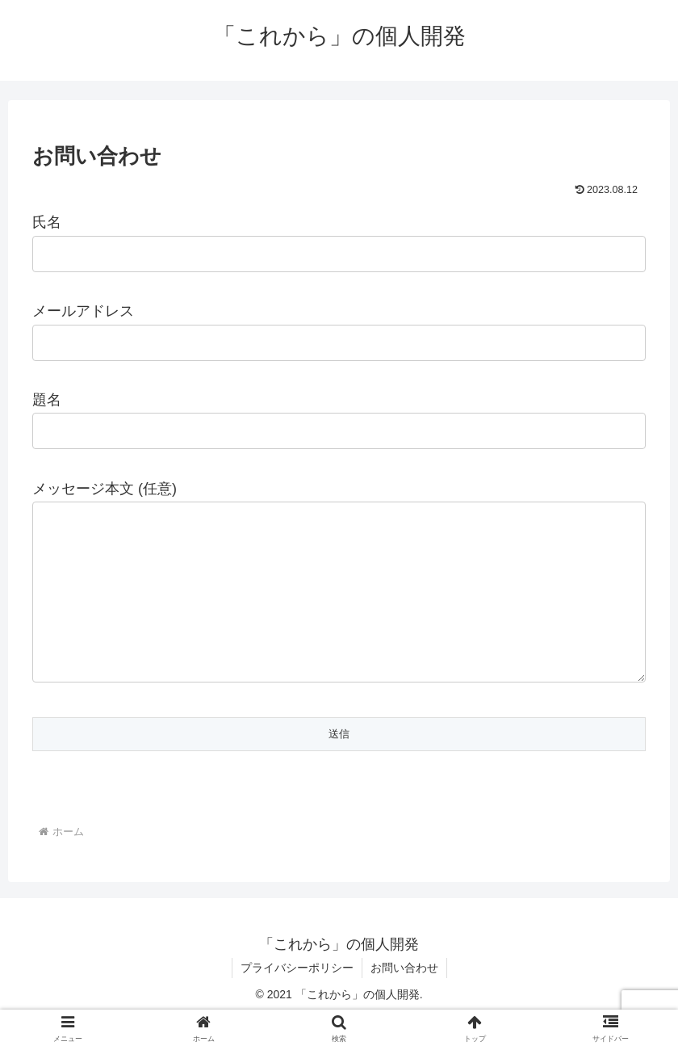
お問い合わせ (404, 999)
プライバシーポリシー (297, 999)
